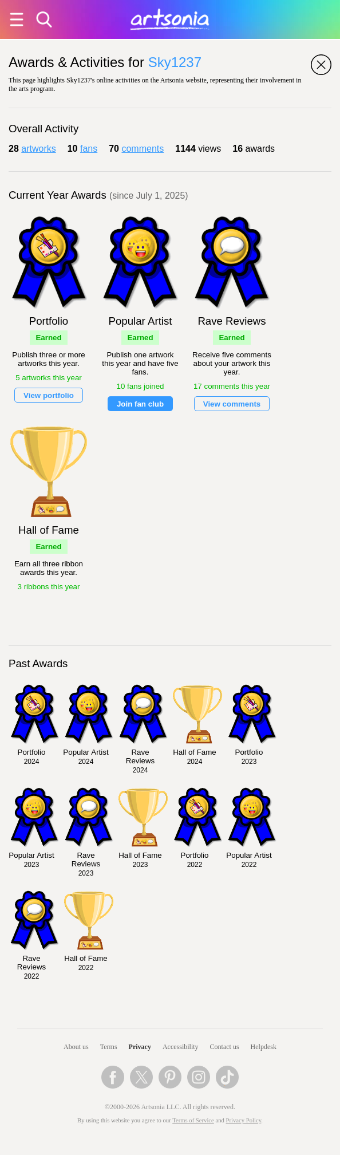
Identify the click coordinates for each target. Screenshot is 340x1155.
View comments (232, 404)
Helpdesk (263, 1047)
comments (142, 148)
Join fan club (140, 404)
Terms (108, 1047)
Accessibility (181, 1047)
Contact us (224, 1047)
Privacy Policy (244, 1120)
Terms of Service (193, 1120)
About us (76, 1047)
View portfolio (48, 395)
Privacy (140, 1047)
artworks (38, 148)
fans (88, 148)
